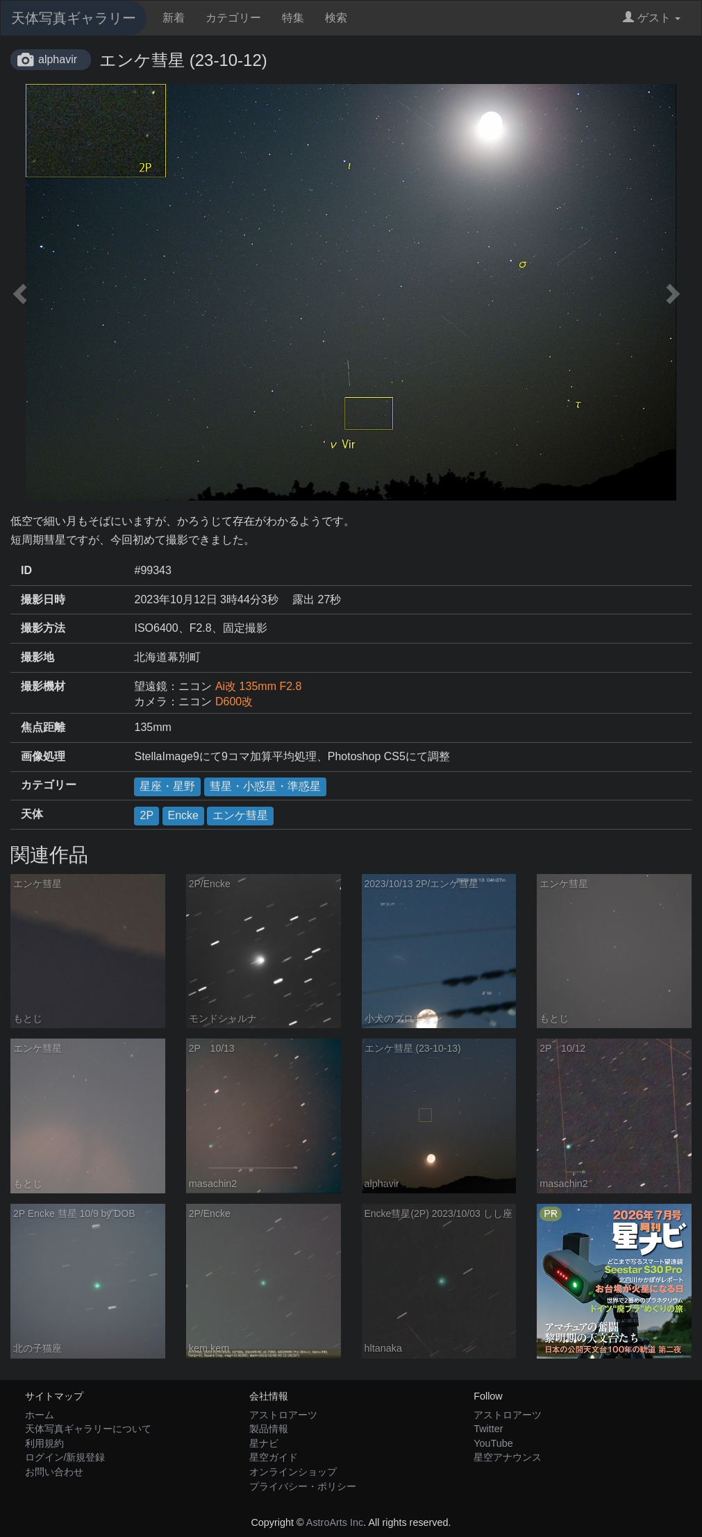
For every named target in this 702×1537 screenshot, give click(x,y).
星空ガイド (273, 1457)
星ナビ (263, 1443)
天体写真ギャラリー (73, 18)
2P (146, 815)
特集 (293, 18)
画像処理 (43, 756)
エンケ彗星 (240, 815)
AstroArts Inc (334, 1522)
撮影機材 (43, 686)
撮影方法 (43, 628)
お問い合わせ (54, 1471)
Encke (183, 815)
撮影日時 (43, 599)
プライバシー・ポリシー (302, 1486)
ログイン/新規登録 (65, 1457)
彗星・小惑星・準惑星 (265, 786)
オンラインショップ (293, 1471)
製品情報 (268, 1428)
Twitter (488, 1428)
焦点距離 (43, 727)
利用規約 (44, 1443)
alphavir (57, 59)
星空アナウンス (508, 1457)
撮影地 (37, 657)
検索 (336, 18)
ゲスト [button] (651, 18)
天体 (32, 814)
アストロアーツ (283, 1414)
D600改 (234, 701)
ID (26, 570)
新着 (173, 18)
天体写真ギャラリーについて (88, 1428)
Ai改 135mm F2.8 (258, 686)
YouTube (493, 1443)
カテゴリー (233, 18)
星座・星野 (167, 786)
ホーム (39, 1414)
